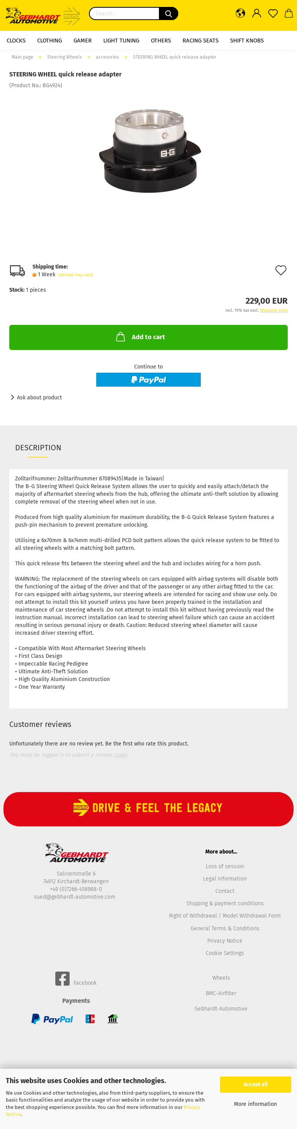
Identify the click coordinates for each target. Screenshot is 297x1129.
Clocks (16, 40)
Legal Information (225, 878)
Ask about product (39, 397)
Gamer (82, 40)
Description (38, 447)
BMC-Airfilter (221, 993)
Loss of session (225, 866)
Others (161, 40)
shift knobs (247, 40)
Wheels (221, 978)
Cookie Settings (225, 953)
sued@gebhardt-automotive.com (75, 897)
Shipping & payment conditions (225, 903)
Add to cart (139, 336)
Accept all (256, 1084)
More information (255, 1104)
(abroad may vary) (75, 274)
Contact (224, 891)
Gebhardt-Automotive (221, 1009)
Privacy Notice (224, 941)
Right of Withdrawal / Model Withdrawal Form (225, 916)
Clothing (49, 40)
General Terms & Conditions (225, 928)
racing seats (200, 40)
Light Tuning (121, 40)
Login (120, 755)
